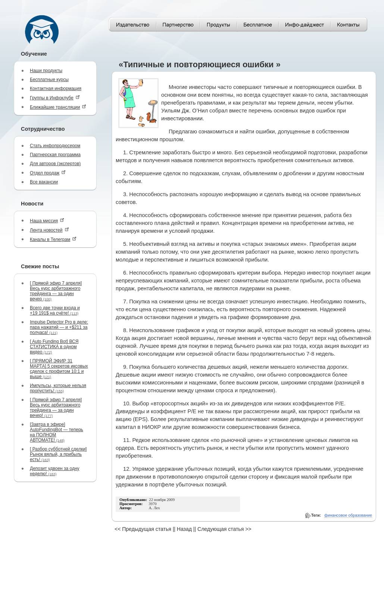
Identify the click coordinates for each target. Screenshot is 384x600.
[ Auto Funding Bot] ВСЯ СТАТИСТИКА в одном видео (54, 347)
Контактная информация (55, 88)
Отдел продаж (48, 173)
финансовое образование (348, 515)
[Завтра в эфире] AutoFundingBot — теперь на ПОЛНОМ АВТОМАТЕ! (56, 432)
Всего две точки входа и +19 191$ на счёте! (55, 310)
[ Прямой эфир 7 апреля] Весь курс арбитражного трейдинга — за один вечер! (56, 407)
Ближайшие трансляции (58, 107)
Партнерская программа (55, 154)
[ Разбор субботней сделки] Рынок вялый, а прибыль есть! (58, 454)
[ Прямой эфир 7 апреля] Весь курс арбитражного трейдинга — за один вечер (56, 291)
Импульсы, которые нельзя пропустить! (58, 388)
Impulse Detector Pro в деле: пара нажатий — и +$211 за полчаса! (59, 327)
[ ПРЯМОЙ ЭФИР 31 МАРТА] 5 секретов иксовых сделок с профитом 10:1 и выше (59, 368)
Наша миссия (47, 220)
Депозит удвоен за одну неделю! (54, 471)
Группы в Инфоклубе (55, 97)
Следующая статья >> (224, 529)
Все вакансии (44, 182)
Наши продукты (46, 70)
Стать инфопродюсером (55, 145)
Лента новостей (49, 230)
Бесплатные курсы (49, 79)
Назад (184, 529)
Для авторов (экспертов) (55, 163)
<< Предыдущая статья (143, 529)
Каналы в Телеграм (53, 239)
